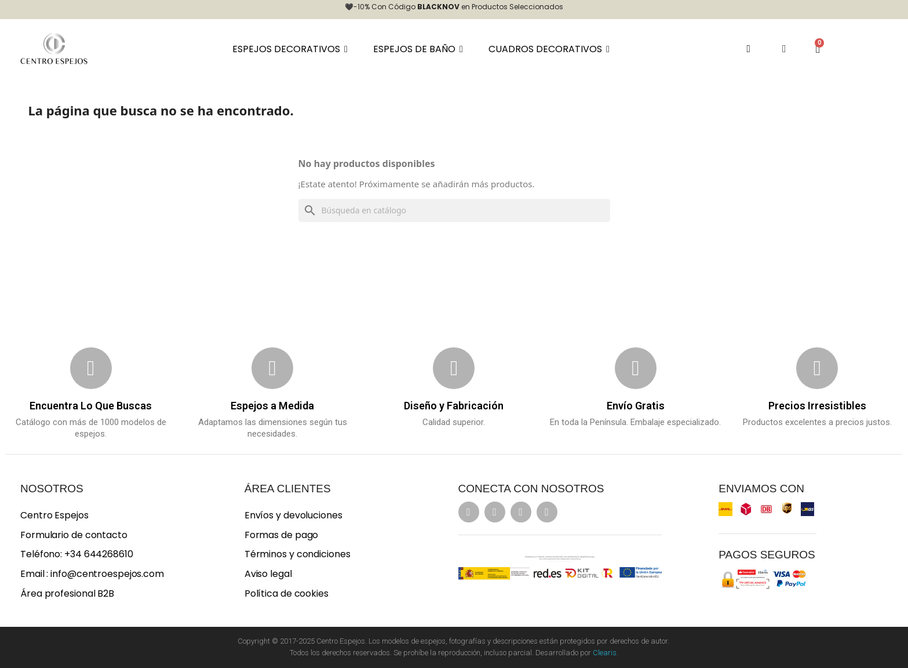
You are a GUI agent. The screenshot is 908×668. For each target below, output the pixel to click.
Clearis (605, 652)
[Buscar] (454, 210)
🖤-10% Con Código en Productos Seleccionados (454, 7)
